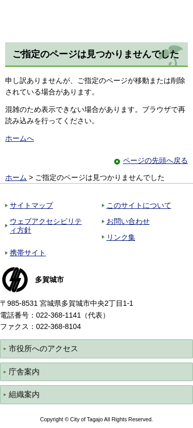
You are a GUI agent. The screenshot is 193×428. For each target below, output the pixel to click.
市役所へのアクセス (43, 348)
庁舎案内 (24, 371)
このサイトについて (139, 205)
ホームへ (19, 138)
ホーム (16, 177)
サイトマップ (31, 205)
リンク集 (121, 237)
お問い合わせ (128, 221)
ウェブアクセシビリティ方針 (46, 225)
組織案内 (24, 394)
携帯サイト (28, 253)
